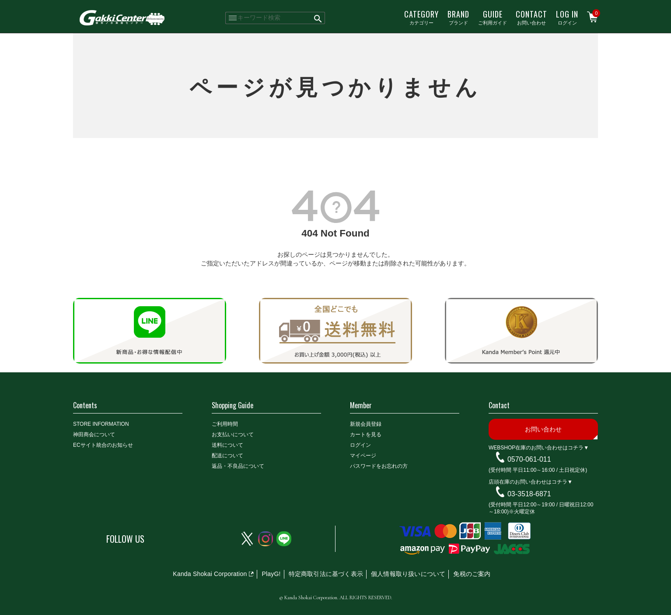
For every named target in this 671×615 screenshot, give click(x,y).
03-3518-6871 (529, 494)
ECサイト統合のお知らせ (103, 445)
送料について (227, 445)
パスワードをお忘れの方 (379, 466)
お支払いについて (233, 434)
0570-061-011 (529, 459)
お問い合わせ (531, 17)
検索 (318, 18)
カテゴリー (421, 17)
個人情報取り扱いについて (408, 573)
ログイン (567, 17)
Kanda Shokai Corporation (210, 573)
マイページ (363, 455)
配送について (227, 455)
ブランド (458, 17)
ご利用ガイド (492, 17)
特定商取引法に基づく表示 (326, 573)
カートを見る (365, 434)
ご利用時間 (225, 424)
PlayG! (271, 573)
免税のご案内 (471, 573)
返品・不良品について (238, 466)
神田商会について (94, 434)
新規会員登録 (365, 424)
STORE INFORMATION (101, 424)
